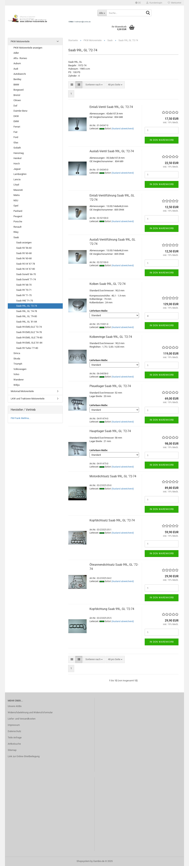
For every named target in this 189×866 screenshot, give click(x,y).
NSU (15, 200)
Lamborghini (19, 174)
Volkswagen (19, 369)
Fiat (15, 132)
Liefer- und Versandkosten (21, 718)
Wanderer (18, 379)
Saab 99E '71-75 (24, 300)
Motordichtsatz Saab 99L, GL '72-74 (113, 476)
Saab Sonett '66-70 (26, 274)
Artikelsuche (14, 743)
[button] (138, 3)
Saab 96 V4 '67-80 (25, 269)
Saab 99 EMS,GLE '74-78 (29, 332)
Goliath (17, 147)
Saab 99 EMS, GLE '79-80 (29, 337)
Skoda (16, 358)
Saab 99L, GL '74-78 (26, 311)
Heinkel (17, 158)
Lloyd (16, 184)
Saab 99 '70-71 (24, 290)
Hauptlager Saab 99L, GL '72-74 (110, 431)
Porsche (17, 221)
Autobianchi (19, 74)
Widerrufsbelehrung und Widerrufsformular (30, 712)
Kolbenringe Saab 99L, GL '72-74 (111, 337)
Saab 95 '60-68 (24, 253)
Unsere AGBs (15, 706)
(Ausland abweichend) (122, 128)
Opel (15, 205)
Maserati (18, 190)
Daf (15, 105)
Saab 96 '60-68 (24, 258)
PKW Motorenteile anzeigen (27, 47)
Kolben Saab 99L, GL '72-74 (108, 284)
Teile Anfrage (15, 737)
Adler (16, 52)
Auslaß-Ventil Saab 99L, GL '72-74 (112, 151)
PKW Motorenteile (20, 41)
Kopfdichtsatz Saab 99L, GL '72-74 (112, 520)
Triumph (17, 363)
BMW (16, 84)
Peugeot (17, 216)
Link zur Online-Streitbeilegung (23, 756)
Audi (15, 68)
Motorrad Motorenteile (22, 391)
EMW (16, 121)
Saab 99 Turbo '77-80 (27, 348)
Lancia (16, 179)
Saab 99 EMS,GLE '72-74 (29, 326)
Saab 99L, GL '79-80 (26, 316)
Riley (15, 232)
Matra (16, 195)
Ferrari (16, 126)
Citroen (17, 100)
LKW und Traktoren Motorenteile (27, 398)
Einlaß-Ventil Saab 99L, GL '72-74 (111, 107)
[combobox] (94, 84)
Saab (16, 237)
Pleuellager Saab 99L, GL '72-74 (110, 386)
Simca (16, 353)
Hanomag (18, 153)
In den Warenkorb (162, 140)
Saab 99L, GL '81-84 (26, 321)
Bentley (17, 79)
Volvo (16, 374)
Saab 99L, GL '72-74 (26, 305)
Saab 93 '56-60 (24, 247)
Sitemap (12, 750)
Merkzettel (174, 2)
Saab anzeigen (24, 242)
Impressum (14, 725)
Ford (15, 137)
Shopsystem (83, 861)
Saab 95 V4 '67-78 (25, 263)
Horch (16, 163)
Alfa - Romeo (20, 58)
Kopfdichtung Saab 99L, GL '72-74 (112, 609)
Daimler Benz (20, 110)
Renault (17, 226)
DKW (16, 116)
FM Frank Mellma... (20, 418)
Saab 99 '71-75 (24, 295)
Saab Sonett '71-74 (26, 279)
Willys (16, 385)
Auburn (17, 63)
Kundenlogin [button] (154, 2)
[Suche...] (101, 13)
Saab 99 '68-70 (24, 284)
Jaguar (17, 169)
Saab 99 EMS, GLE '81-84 (29, 342)
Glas (15, 142)
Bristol (16, 95)
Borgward (18, 89)
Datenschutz (14, 731)
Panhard (17, 211)
